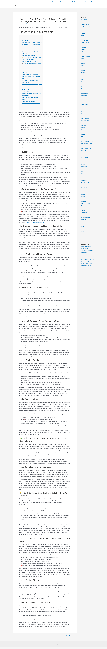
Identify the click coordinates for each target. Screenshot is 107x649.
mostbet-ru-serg (85, 157)
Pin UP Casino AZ (85, 182)
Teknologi (83, 210)
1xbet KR (83, 49)
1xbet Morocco (84, 54)
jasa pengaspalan (85, 118)
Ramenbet (83, 201)
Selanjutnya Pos (67, 638)
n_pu (82, 162)
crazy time (83, 106)
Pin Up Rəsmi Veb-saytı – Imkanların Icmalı (31, 78)
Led (82, 129)
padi (82, 169)
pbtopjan (83, 175)
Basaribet (83, 74)
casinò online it (84, 95)
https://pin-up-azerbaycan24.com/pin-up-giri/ (36, 224)
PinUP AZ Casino (85, 192)
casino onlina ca (85, 91)
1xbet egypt (84, 44)
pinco (82, 189)
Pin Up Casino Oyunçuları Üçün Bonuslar (31, 74)
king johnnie (84, 125)
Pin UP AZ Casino (85, 178)
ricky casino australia (86, 203)
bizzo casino (84, 84)
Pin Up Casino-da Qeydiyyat (28, 89)
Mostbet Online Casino (86, 148)
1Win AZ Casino (85, 22)
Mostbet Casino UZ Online (87, 143)
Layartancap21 (84, 127)
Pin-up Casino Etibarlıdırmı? (28, 72)
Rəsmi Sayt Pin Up (26, 80)
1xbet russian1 (84, 61)
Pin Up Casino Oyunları (27, 55)
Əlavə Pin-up (25, 108)
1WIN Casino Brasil (85, 24)
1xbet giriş (83, 47)
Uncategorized (22, 23)
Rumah (83, 205)
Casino (82, 88)
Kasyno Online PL (85, 122)
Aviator (83, 65)
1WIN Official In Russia (86, 26)
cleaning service (85, 104)
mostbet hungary (85, 146)
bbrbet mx (83, 79)
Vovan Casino (84, 219)
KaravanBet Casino (85, 120)
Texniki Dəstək (25, 40)
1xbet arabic (84, 35)
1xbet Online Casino (85, 56)
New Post (83, 164)
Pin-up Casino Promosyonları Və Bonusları (31, 63)
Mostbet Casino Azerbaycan (87, 141)
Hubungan (83, 113)
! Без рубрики (84, 19)
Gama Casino (84, 109)
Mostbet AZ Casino (85, 139)
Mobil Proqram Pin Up (27, 91)
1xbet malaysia (84, 51)
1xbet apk (83, 33)
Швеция (83, 228)
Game (82, 111)
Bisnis (82, 81)
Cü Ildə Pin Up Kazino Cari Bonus (29, 51)
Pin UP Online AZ (85, 185)
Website (83, 221)
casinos (83, 102)
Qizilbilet (83, 198)
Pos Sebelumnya (22, 638)
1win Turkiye (84, 28)
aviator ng (83, 70)
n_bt (82, 159)
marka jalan (84, 132)
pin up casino (84, 180)
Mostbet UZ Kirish (85, 155)
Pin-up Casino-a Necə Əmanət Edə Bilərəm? (32, 105)
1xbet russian (84, 58)
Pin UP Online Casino (86, 187)
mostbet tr (83, 150)
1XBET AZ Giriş (84, 40)
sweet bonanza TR (85, 208)
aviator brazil (84, 68)
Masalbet (83, 134)
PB (82, 171)
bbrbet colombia (85, 77)
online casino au (85, 166)
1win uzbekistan (85, 31)
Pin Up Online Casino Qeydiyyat (29, 57)
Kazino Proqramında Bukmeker (29, 103)
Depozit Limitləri (25, 93)
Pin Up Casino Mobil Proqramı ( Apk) (30, 50)
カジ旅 (82, 231)
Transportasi (84, 212)
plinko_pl (83, 194)
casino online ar (85, 93)
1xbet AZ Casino (85, 38)
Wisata (82, 224)
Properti (83, 196)
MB (82, 136)
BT (82, 86)
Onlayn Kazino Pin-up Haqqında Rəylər (30, 76)
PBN (82, 173)
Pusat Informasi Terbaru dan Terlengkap (19, 5)
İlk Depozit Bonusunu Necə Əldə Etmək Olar (32, 53)
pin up (66, 163)
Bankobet (83, 72)
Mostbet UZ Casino (85, 152)
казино (83, 226)
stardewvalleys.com (69, 646)
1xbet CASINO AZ (85, 42)
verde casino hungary (86, 217)
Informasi (83, 116)
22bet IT (83, 63)
